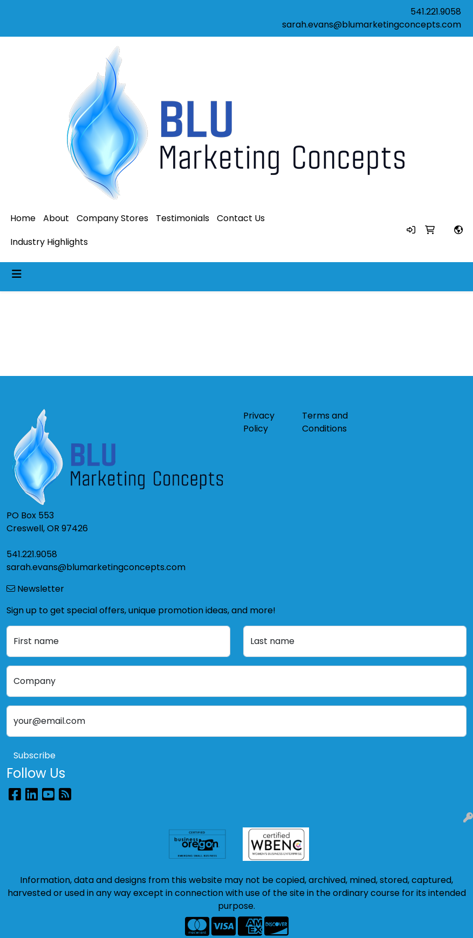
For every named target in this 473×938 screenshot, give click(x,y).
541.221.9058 (435, 11)
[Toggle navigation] (16, 274)
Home (23, 218)
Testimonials (182, 218)
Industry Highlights (49, 242)
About (56, 218)
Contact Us (241, 218)
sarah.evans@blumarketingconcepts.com (371, 24)
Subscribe (34, 755)
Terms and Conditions (325, 422)
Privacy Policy (259, 422)
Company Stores (112, 218)
